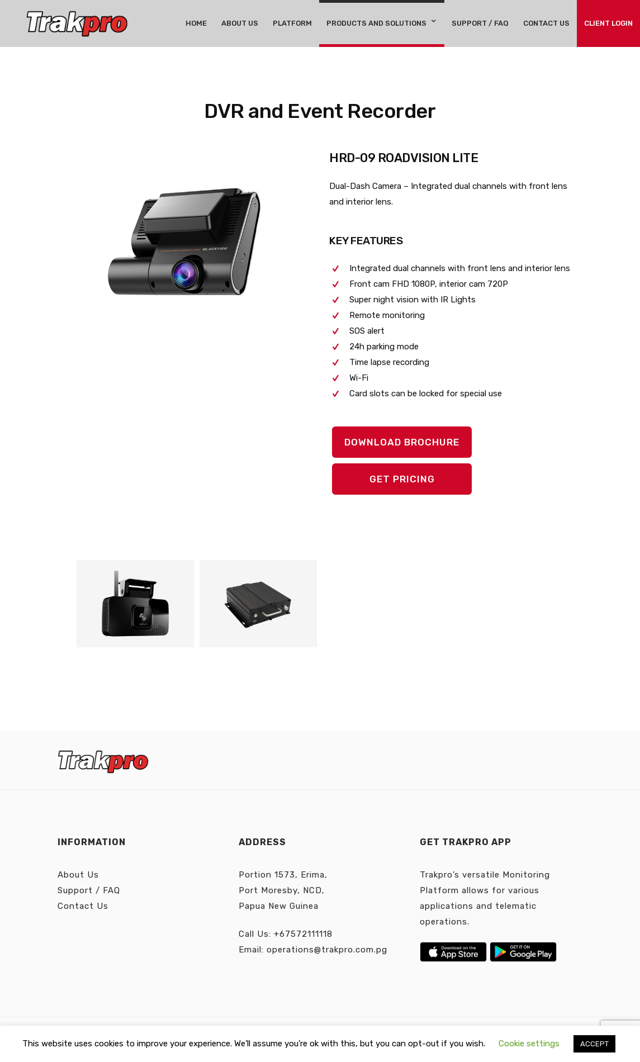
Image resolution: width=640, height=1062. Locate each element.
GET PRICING (402, 479)
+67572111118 (303, 934)
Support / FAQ (89, 890)
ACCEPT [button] (594, 1044)
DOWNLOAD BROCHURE (401, 442)
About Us (78, 875)
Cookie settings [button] (529, 1044)
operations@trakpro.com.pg (327, 950)
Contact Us (83, 906)
